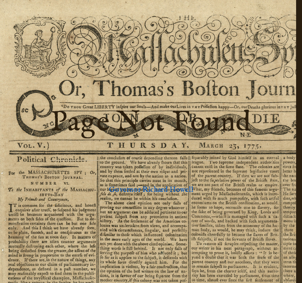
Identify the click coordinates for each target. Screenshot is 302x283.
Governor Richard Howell (151, 190)
